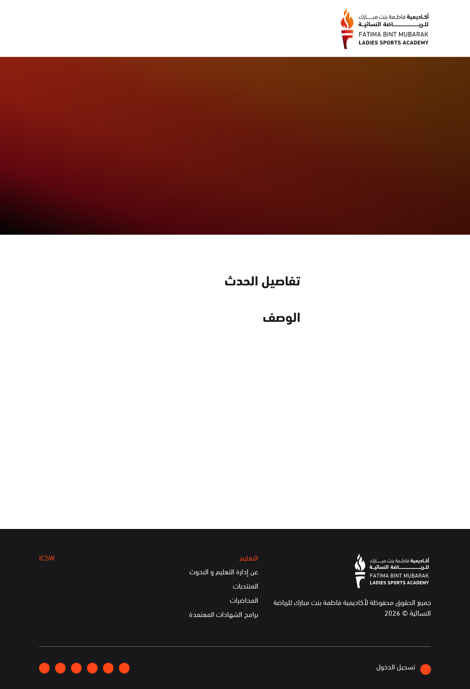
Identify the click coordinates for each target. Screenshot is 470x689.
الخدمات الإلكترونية (71, 38)
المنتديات (245, 586)
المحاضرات (244, 600)
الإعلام (229, 38)
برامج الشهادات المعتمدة (223, 614)
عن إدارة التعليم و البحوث (224, 571)
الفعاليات (191, 38)
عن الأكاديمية (272, 38)
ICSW (121, 38)
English (75, 15)
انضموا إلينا (148, 16)
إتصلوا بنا (109, 15)
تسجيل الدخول (403, 668)
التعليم (154, 38)
